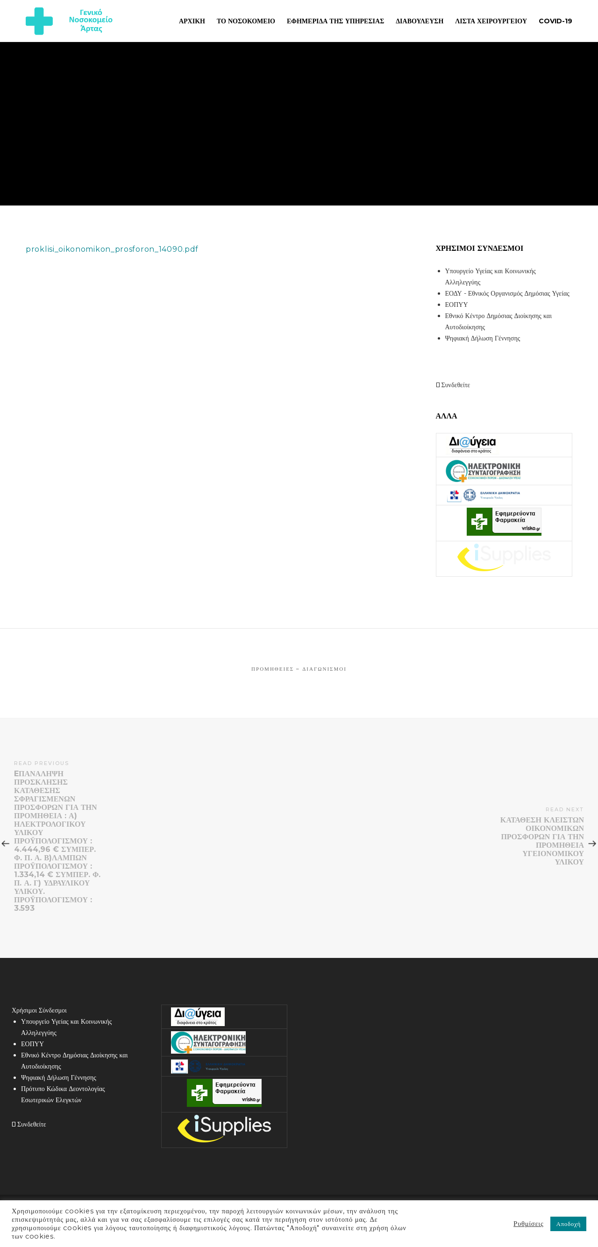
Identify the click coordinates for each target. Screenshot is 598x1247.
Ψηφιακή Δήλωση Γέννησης (482, 338)
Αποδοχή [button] (568, 1223)
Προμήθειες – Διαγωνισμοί (299, 669)
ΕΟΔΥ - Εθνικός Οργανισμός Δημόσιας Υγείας (507, 293)
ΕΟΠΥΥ (456, 304)
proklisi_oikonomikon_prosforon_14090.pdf (112, 249)
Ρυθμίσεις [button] (528, 1223)
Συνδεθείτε (453, 385)
